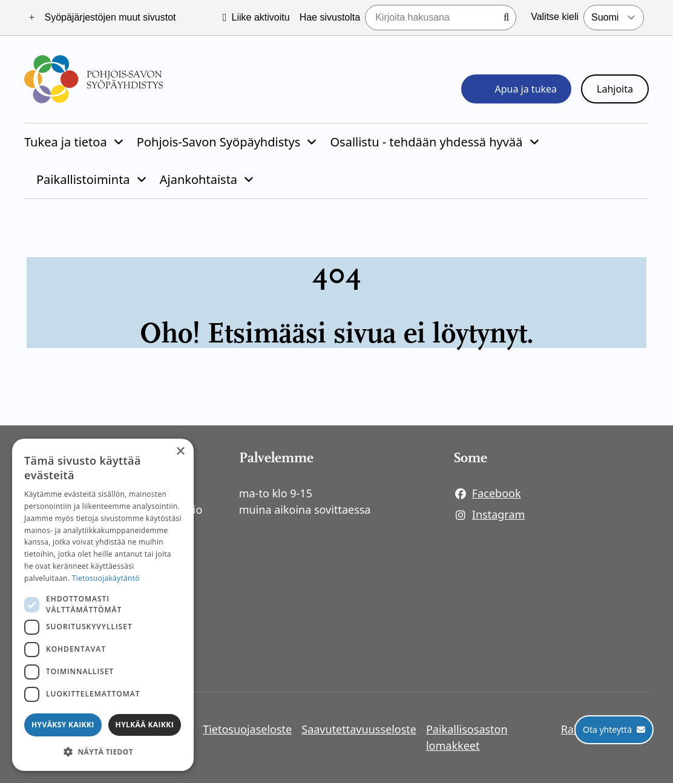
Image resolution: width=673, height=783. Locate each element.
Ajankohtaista (198, 179)
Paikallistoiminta (83, 179)
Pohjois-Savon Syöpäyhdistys (218, 142)
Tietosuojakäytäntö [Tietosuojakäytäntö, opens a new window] (106, 578)
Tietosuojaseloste (247, 729)
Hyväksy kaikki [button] (62, 724)
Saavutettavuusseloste (358, 729)
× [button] (180, 451)
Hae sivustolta (330, 17)
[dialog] (103, 605)
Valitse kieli (555, 16)
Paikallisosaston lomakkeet (467, 737)
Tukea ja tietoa (65, 142)
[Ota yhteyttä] (614, 729)
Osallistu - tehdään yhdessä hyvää (426, 142)
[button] (103, 751)
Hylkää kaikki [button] (145, 724)
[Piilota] (117, 142)
